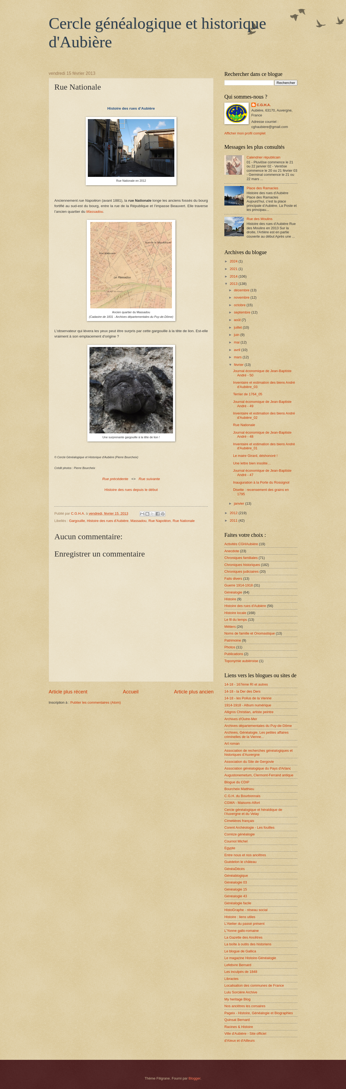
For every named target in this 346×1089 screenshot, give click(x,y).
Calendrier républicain (263, 157)
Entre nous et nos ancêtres (245, 855)
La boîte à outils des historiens (247, 944)
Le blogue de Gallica (240, 951)
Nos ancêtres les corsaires (244, 1006)
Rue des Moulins (259, 219)
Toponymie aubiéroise (241, 661)
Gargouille (77, 521)
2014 (234, 276)
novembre (242, 297)
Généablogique (236, 876)
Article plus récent (68, 691)
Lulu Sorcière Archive (240, 992)
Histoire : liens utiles (239, 917)
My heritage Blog (237, 999)
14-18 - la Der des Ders (242, 691)
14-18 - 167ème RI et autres (246, 684)
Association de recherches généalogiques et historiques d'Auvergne (258, 753)
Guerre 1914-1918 (238, 585)
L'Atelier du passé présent (244, 924)
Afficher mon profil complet (244, 133)
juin (237, 335)
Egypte (229, 848)
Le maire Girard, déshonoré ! (255, 456)
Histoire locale (235, 613)
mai (237, 342)
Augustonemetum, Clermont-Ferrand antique (258, 775)
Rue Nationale (184, 521)
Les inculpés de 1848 (240, 972)
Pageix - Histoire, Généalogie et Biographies (258, 1013)
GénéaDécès (234, 869)
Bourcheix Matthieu (239, 789)
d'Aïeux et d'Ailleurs (239, 1041)
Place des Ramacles (262, 188)
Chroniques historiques (242, 565)
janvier (239, 503)
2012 (234, 513)
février (239, 365)
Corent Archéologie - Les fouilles (249, 827)
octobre (240, 305)
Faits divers (233, 578)
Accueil (130, 691)
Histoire (230, 599)
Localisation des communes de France (254, 985)
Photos (229, 647)
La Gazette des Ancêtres (243, 937)
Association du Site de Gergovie (249, 762)
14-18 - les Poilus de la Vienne (247, 698)
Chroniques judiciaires (241, 571)
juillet (238, 327)
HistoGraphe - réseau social (246, 910)
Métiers (230, 627)
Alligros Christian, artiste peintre (249, 712)
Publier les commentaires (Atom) (95, 702)
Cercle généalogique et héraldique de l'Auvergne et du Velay (253, 812)
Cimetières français (239, 821)
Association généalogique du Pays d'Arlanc (257, 768)
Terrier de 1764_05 (247, 394)
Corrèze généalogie (239, 834)
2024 (234, 261)
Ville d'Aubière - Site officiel (245, 1033)
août (238, 320)
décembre (242, 290)
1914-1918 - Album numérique (247, 705)
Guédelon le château (240, 862)
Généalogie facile (237, 903)
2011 (234, 520)
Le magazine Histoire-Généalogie (250, 958)
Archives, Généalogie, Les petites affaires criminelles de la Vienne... (256, 734)
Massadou (139, 521)
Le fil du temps (235, 620)
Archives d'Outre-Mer (240, 719)
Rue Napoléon (159, 521)
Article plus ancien (194, 691)
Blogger (195, 1078)
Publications (233, 654)
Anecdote (231, 551)
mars (238, 357)
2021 (234, 269)
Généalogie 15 (235, 889)
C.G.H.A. (264, 105)
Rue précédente (115, 479)
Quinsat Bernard (237, 1020)
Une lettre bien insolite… (252, 463)
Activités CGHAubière (241, 544)
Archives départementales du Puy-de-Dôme (258, 726)
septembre (242, 312)
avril (237, 350)
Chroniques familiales (241, 558)
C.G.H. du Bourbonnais (242, 796)
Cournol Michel (236, 841)
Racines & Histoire (238, 1027)
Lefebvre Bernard (237, 965)
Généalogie (233, 592)
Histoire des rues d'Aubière (107, 521)
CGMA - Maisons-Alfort (242, 803)
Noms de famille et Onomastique (249, 633)
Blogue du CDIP (236, 782)
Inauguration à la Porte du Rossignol (261, 482)
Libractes (231, 979)
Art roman (232, 743)
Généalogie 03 (235, 882)
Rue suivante (149, 479)
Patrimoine (232, 640)
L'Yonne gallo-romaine (241, 931)
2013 (234, 284)
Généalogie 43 (235, 896)
